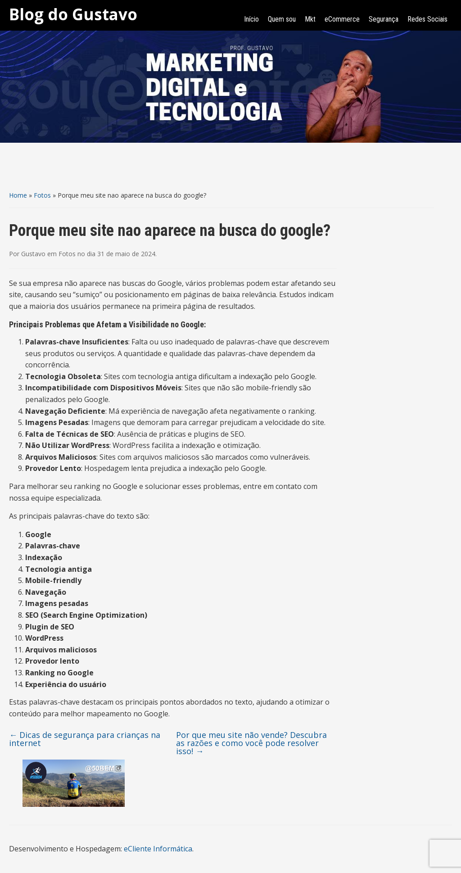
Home (18, 195)
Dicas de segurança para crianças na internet (84, 739)
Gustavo (33, 253)
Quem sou (282, 19)
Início (251, 19)
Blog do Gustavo (73, 14)
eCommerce (342, 19)
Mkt (310, 19)
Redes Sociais (427, 19)
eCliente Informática (158, 849)
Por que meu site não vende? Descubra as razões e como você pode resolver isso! (251, 743)
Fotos (42, 195)
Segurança (383, 19)
